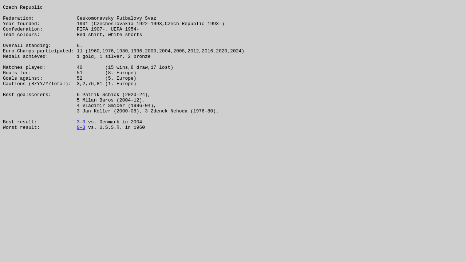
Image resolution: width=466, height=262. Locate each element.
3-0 (81, 145)
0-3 (81, 152)
